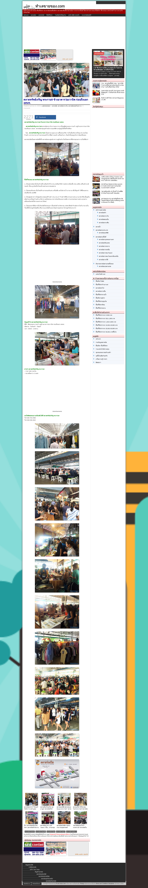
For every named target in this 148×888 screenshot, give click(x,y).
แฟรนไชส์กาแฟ (100, 274)
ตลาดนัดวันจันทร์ (29, 831)
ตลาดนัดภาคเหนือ (104, 249)
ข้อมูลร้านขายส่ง (39, 872)
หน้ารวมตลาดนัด (101, 210)
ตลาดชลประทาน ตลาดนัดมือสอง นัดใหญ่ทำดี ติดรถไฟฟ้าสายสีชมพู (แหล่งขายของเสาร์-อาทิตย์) (112, 200)
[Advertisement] (74, 33)
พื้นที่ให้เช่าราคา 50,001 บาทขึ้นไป (106, 332)
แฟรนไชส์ (41, 15)
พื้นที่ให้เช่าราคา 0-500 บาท (104, 315)
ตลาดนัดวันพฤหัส (41, 831)
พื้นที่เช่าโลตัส (100, 281)
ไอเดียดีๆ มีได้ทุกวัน (60, 15)
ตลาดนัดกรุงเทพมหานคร (106, 239)
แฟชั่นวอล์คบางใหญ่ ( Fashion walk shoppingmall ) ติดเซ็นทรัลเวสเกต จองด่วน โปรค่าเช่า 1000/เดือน (112, 178)
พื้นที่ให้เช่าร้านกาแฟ (102, 284)
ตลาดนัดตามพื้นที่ (101, 237)
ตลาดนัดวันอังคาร (72, 831)
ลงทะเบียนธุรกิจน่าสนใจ (47, 879)
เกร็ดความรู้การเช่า (101, 359)
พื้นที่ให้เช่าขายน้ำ (101, 294)
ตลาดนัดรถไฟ (100, 288)
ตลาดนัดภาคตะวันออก (105, 253)
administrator (46, 106)
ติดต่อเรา (98, 362)
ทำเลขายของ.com (61, 883)
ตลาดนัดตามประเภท (102, 230)
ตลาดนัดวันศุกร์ (60, 831)
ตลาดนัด (33, 15)
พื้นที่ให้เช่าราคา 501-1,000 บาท (105, 318)
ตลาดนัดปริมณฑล (104, 243)
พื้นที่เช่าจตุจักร (100, 298)
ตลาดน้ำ (98, 227)
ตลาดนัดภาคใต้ (103, 259)
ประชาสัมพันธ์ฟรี (86, 15)
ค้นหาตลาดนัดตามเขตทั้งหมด (104, 264)
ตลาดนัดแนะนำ (98, 174)
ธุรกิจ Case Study (35, 869)
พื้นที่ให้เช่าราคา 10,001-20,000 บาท (107, 325)
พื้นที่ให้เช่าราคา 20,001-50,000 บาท (107, 328)
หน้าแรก (26, 15)
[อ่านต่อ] (117, 75)
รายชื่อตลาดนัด (32, 867)
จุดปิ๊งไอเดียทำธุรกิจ (102, 356)
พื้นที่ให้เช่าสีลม (100, 305)
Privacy (82, 883)
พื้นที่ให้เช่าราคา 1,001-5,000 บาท (106, 322)
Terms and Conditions (102, 883)
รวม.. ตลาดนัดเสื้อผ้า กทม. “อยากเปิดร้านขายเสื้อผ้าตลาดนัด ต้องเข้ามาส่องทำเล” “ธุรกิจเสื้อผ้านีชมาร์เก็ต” (112, 85)
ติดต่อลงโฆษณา (36, 884)
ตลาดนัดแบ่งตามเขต (105, 266)
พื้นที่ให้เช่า (50, 15)
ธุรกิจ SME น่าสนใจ (73, 15)
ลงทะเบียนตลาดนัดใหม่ (44, 876)
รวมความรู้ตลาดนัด (100, 80)
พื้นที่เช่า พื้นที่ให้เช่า (102, 345)
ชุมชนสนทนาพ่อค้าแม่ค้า (103, 352)
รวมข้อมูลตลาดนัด (101, 342)
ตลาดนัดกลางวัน (63, 106)
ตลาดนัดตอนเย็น (104, 219)
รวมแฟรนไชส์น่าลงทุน (102, 349)
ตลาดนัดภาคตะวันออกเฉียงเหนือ (108, 256)
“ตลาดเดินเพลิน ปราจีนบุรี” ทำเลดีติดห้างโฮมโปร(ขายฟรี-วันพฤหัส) (112, 192)
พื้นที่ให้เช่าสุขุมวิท (101, 301)
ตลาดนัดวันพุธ (51, 831)
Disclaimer (111, 883)
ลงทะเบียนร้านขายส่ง (51, 881)
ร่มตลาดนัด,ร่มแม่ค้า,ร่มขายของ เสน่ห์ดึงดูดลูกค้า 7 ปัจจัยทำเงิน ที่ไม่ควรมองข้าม (112, 92)
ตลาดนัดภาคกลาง (104, 246)
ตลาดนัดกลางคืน (104, 222)
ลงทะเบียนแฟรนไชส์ (41, 874)
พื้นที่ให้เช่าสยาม (101, 308)
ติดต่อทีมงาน (27, 884)
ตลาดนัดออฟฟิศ (103, 233)
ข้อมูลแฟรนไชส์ (29, 865)
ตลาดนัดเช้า (102, 212)
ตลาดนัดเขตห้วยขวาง (74, 106)
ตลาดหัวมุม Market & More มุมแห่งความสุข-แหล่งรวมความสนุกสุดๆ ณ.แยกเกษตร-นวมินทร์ (111, 185)
